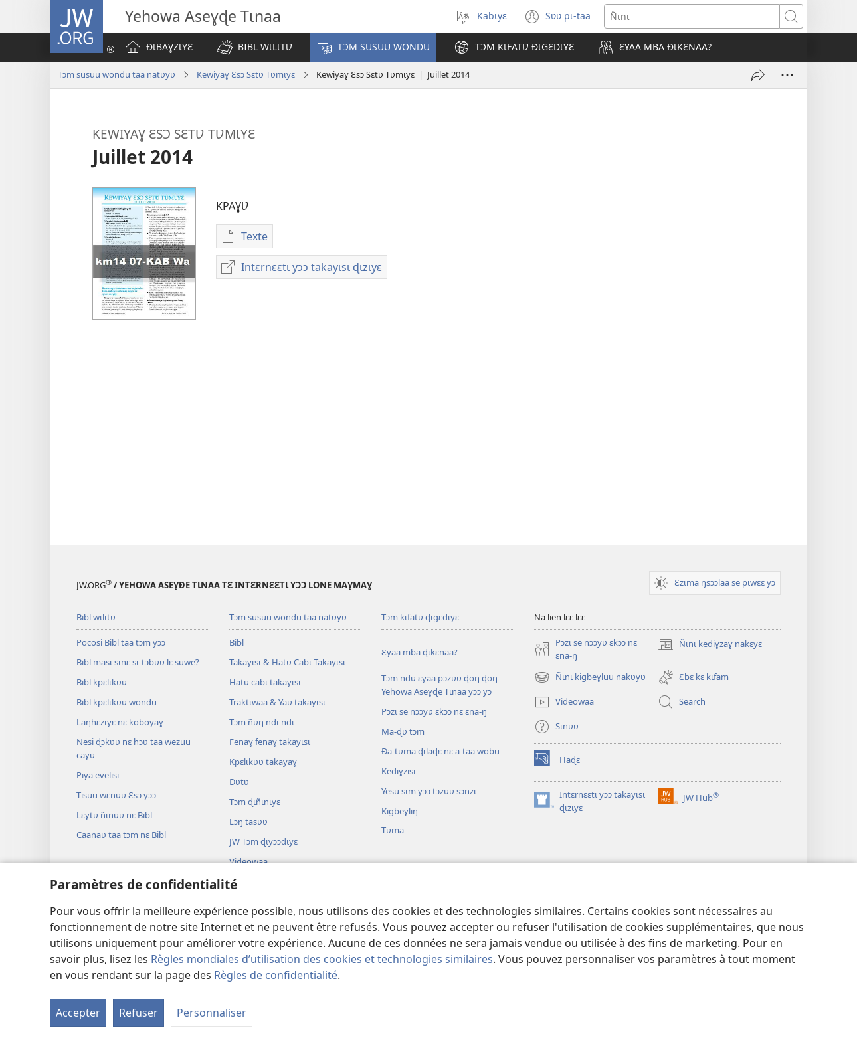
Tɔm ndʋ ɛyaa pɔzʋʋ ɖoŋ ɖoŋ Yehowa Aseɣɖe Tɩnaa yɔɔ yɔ (439, 684)
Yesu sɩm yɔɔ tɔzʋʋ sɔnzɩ (428, 791)
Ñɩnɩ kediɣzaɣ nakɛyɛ (710, 644)
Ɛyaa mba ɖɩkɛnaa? (419, 652)
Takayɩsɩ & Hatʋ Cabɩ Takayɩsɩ (287, 662)
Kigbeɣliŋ (399, 811)
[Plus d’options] (787, 75)
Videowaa (248, 861)
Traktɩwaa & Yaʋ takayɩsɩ (277, 702)
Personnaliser (211, 1012)
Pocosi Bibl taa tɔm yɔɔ (120, 642)
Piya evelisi (97, 775)
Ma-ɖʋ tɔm (403, 731)
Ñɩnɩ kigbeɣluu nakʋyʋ (590, 677)
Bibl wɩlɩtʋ (96, 617)
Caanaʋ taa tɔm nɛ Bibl (121, 835)
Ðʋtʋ (239, 782)
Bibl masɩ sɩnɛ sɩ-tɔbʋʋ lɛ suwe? (137, 662)
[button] (254, 47)
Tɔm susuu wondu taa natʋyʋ (116, 74)
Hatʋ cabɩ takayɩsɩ (265, 682)
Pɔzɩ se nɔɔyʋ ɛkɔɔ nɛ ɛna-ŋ (434, 711)
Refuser (138, 1012)
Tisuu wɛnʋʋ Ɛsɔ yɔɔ (116, 795)
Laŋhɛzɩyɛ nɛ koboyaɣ (119, 722)
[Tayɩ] (758, 75)
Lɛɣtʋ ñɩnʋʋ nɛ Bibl (114, 815)
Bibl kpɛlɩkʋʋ (101, 682)
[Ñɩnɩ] (692, 16)
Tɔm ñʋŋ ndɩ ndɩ (261, 722)
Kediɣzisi (398, 771)
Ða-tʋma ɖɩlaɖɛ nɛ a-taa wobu (440, 751)
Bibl (236, 642)
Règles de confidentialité (275, 975)
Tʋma (392, 830)
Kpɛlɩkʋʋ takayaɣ (263, 762)
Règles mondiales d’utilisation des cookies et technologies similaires (322, 959)
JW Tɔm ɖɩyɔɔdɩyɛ (263, 841)
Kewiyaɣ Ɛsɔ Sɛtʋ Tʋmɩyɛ (246, 74)
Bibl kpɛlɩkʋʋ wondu (116, 702)
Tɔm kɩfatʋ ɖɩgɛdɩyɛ (420, 617)
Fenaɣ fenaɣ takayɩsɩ (269, 742)
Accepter (78, 1012)
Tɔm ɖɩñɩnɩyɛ (254, 802)
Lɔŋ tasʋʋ (248, 821)
